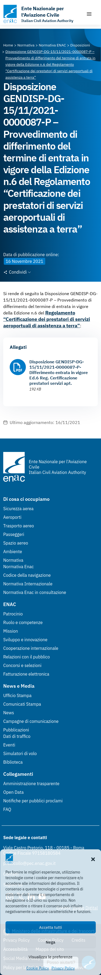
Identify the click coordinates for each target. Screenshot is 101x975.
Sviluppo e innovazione (25, 639)
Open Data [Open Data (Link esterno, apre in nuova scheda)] (13, 792)
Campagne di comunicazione (30, 721)
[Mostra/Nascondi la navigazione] (89, 14)
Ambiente (12, 551)
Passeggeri (13, 534)
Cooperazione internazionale (30, 648)
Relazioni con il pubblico (26, 656)
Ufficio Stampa (17, 695)
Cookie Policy (37, 968)
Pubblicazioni (16, 730)
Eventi (9, 745)
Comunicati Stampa (22, 704)
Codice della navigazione (27, 575)
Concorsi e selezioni (22, 665)
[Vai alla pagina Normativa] (26, 45)
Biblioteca (13, 762)
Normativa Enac (18, 566)
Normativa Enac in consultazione (34, 592)
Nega (50, 942)
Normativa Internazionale (28, 583)
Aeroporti (12, 517)
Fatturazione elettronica (26, 674)
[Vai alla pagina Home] (8, 45)
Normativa (13, 560)
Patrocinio (13, 614)
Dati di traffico (16, 736)
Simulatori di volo (20, 753)
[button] (93, 858)
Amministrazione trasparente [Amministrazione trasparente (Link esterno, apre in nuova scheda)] (31, 783)
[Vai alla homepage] (42, 14)
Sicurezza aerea (18, 508)
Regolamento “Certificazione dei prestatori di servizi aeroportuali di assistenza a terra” (46, 319)
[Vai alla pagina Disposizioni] (80, 45)
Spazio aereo (15, 543)
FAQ (7, 809)
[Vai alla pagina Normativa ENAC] (52, 45)
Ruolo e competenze (23, 622)
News (8, 712)
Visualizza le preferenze (50, 956)
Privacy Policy (63, 968)
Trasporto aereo (18, 525)
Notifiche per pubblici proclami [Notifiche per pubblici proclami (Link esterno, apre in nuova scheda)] (32, 800)
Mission (10, 631)
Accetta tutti (50, 927)
